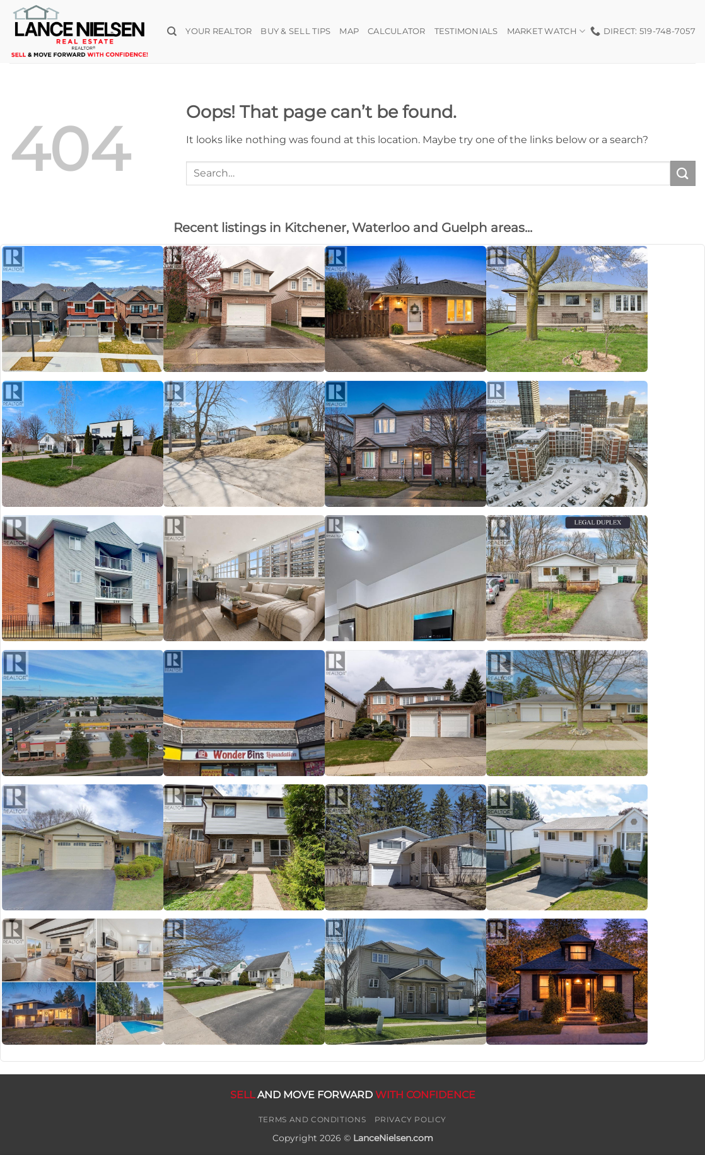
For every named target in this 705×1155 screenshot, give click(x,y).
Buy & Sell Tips (295, 31)
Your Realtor (218, 31)
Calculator (397, 31)
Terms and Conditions (312, 1119)
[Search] (172, 32)
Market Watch (546, 31)
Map (349, 31)
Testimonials (466, 31)
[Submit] (683, 173)
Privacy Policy (411, 1119)
